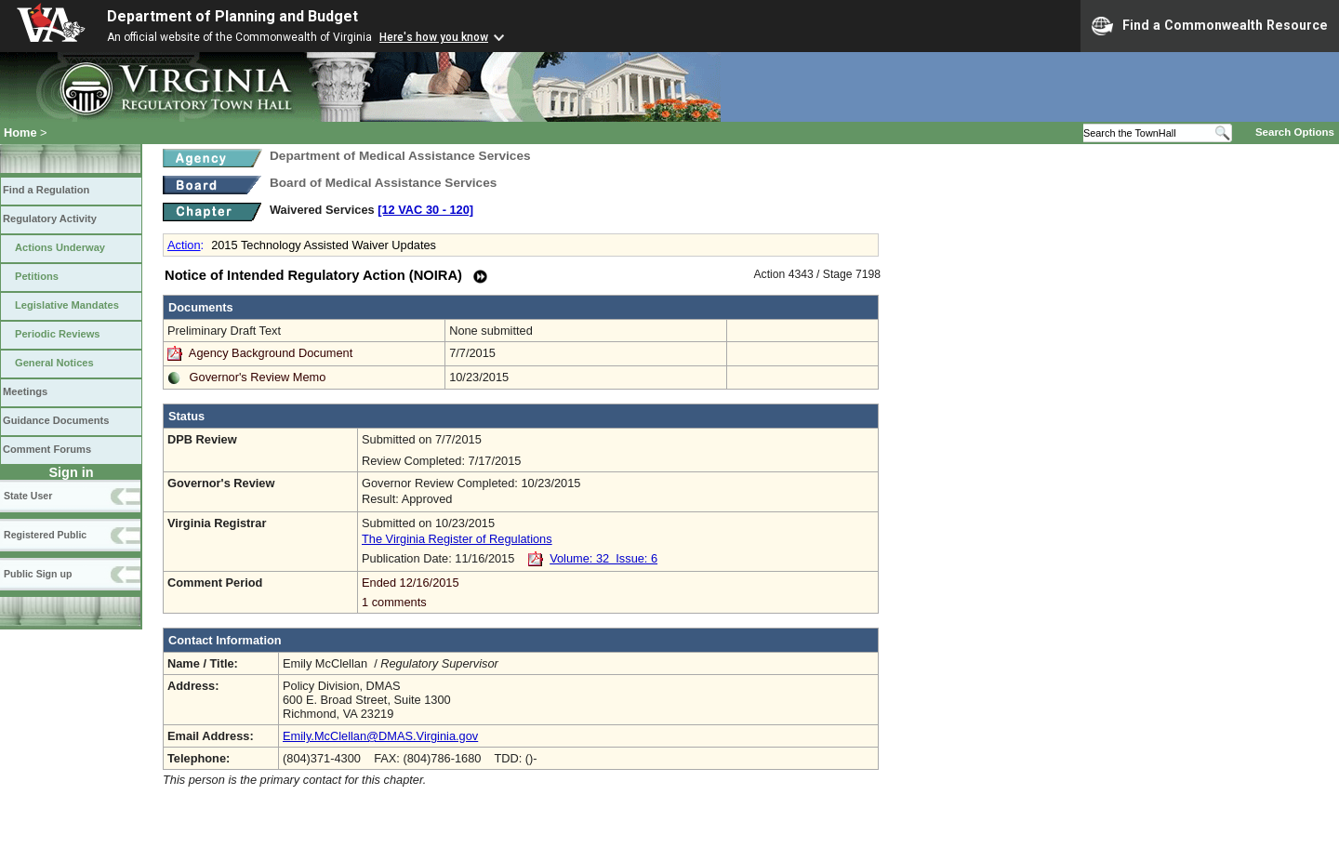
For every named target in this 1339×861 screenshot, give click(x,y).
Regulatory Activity (50, 218)
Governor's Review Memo (258, 377)
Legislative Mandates (67, 305)
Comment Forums (47, 449)
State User (28, 495)
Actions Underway (60, 247)
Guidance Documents (56, 420)
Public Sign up (38, 573)
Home (20, 132)
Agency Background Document (270, 353)
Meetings (25, 391)
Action (184, 245)
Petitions (37, 276)
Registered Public (45, 534)
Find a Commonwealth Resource (1210, 26)
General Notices (54, 362)
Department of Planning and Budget (232, 16)
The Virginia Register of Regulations (457, 539)
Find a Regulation (46, 189)
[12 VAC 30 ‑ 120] (425, 210)
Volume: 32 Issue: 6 (603, 558)
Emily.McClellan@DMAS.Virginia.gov (380, 736)
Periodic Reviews (57, 333)
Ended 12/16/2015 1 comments (618, 592)
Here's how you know (433, 37)
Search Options (1294, 132)
